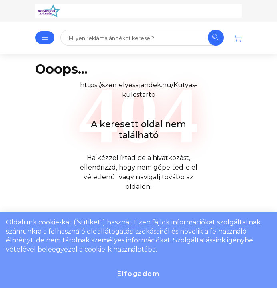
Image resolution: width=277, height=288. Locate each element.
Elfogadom (138, 274)
